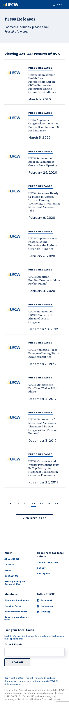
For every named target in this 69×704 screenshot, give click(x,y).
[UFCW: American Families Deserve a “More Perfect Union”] (34, 281)
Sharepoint (43, 573)
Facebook (44, 600)
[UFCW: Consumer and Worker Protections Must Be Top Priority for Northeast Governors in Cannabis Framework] (34, 470)
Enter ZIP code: (13, 644)
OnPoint (42, 568)
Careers (9, 564)
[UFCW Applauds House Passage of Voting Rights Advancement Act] (34, 354)
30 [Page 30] (26, 503)
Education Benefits (16, 611)
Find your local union (16, 600)
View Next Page (34, 518)
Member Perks (13, 606)
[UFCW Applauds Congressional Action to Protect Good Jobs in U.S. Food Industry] (34, 127)
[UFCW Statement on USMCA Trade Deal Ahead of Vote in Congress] (34, 318)
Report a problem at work (16, 618)
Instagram (45, 606)
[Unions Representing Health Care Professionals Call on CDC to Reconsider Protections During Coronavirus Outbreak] (34, 85)
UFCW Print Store (47, 562)
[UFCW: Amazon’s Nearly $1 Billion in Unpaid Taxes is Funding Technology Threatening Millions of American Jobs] (34, 203)
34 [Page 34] (57, 503)
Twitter (43, 611)
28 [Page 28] (10, 503)
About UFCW (11, 559)
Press (8, 570)
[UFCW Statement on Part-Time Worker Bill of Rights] (34, 389)
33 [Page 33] (49, 503)
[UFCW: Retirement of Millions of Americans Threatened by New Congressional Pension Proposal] (34, 428)
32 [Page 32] (41, 503)
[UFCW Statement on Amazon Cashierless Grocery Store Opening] (34, 163)
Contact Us (11, 576)
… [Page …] (3, 503)
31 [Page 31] (33, 503)
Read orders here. (51, 699)
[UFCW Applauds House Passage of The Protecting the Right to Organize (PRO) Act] (34, 245)
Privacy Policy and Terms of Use (15, 582)
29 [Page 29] (18, 503)
